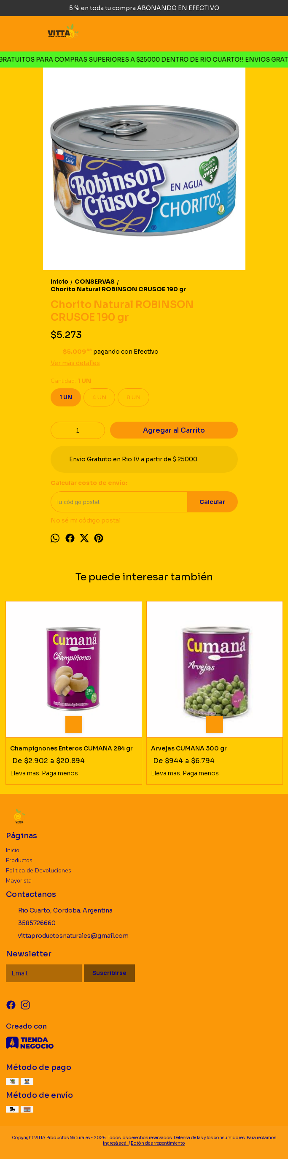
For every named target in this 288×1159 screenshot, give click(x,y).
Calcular (212, 502)
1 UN (65, 397)
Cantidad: (71, 381)
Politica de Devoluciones (38, 871)
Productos (19, 860)
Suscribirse (109, 973)
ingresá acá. (116, 1143)
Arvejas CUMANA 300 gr (189, 748)
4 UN (99, 397)
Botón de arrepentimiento (158, 1143)
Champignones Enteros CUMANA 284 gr (71, 748)
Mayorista (19, 881)
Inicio (12, 850)
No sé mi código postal (86, 520)
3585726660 (31, 923)
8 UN (133, 397)
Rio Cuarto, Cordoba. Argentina (59, 911)
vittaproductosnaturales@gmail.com (67, 936)
